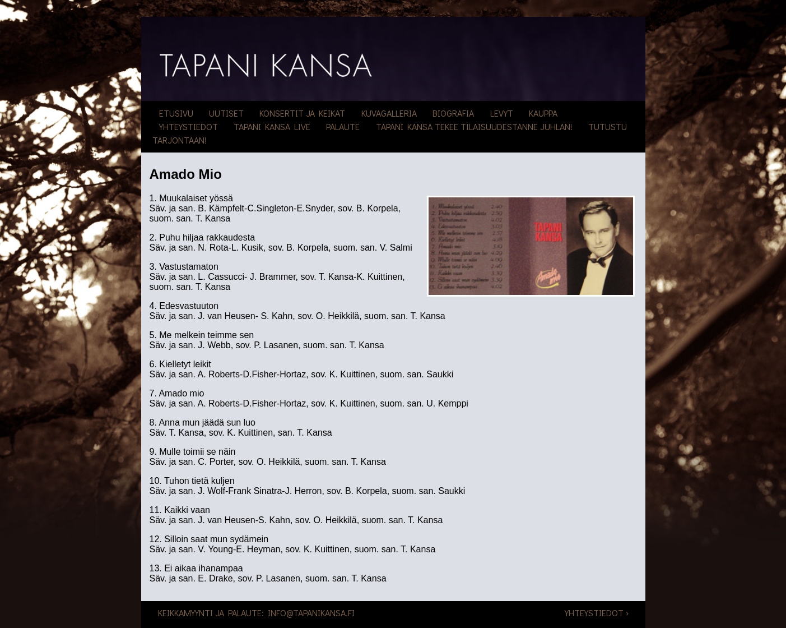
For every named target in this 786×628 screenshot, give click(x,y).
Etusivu (176, 113)
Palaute (343, 126)
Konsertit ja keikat (302, 113)
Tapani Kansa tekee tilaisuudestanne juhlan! (474, 126)
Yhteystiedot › (597, 612)
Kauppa (543, 113)
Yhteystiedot (188, 126)
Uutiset (226, 113)
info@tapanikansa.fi (311, 612)
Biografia (453, 113)
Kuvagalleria (389, 113)
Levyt (501, 113)
